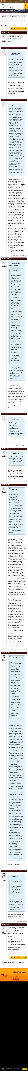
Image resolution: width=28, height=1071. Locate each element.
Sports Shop (22, 17)
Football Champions (21, 972)
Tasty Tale (19, 975)
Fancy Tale (24, 975)
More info (6, 1069)
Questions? (14, 17)
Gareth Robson (3, 39)
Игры (2, 4)
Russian (23, 1)
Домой (4, 17)
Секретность (22, 979)
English (9, 17)
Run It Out (15, 976)
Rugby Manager (16, 971)
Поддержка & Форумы (7, 7)
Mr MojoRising (4, 660)
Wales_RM (4, 54)
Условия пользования (18, 979)
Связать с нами (16, 978)
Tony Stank (3, 931)
